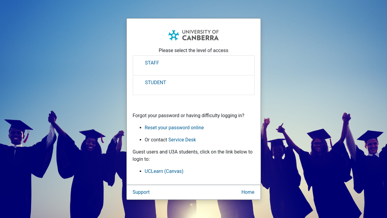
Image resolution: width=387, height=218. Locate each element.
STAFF (152, 63)
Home (247, 192)
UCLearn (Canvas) (164, 171)
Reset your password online (174, 127)
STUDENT (155, 82)
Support (141, 192)
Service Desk (182, 140)
